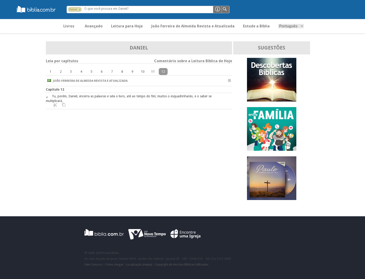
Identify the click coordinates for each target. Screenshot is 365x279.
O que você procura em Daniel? (106, 8)
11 (153, 71)
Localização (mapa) (139, 264)
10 (143, 71)
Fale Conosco (93, 264)
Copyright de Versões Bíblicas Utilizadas (181, 264)
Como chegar (114, 264)
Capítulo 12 (55, 89)
